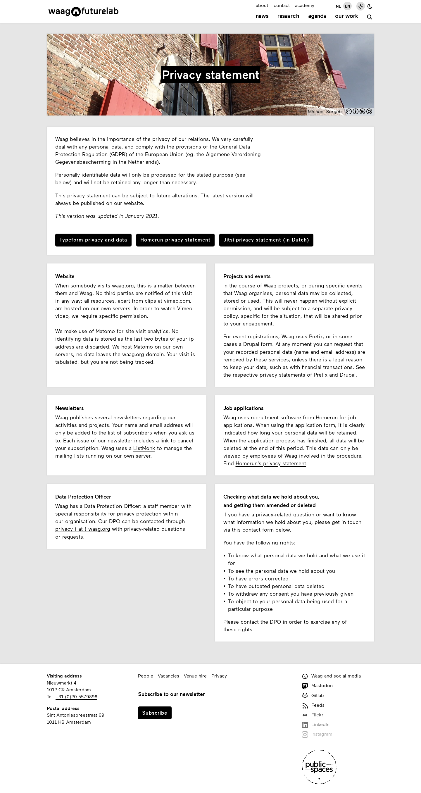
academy (304, 5)
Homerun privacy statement (175, 239)
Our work (346, 16)
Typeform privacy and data (93, 239)
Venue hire (195, 675)
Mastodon (317, 685)
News (262, 16)
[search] (369, 17)
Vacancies (168, 675)
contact (282, 5)
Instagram (317, 734)
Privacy (219, 675)
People (145, 675)
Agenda (317, 16)
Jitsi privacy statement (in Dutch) (266, 239)
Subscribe (154, 713)
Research (288, 16)
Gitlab (313, 695)
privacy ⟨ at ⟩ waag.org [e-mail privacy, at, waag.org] (82, 528)
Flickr (312, 715)
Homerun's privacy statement (271, 463)
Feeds (313, 705)
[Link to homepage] (83, 11)
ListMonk (144, 448)
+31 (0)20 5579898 (76, 696)
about (262, 5)
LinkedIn (315, 724)
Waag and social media (331, 676)
